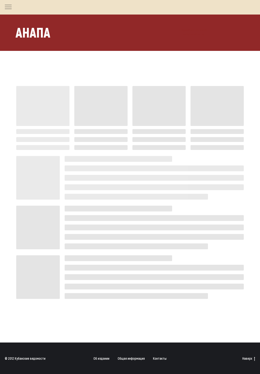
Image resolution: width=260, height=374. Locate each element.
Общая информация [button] (131, 358)
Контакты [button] (160, 358)
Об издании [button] (101, 358)
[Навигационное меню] (8, 7)
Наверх (248, 358)
